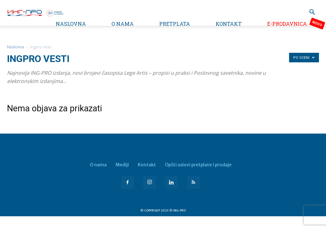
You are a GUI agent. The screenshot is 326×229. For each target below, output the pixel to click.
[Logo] (35, 12)
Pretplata (174, 23)
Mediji (122, 165)
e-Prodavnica (287, 23)
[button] (312, 13)
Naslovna (71, 23)
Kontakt (229, 23)
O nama (122, 23)
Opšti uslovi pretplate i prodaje (198, 165)
